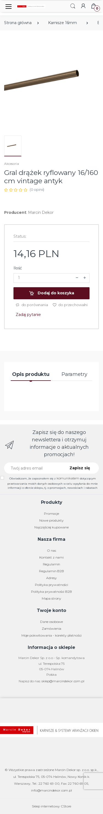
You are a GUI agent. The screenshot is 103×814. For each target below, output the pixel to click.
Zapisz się (79, 467)
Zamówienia (52, 628)
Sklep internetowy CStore (51, 806)
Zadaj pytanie (28, 314)
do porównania (31, 305)
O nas (51, 550)
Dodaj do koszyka (51, 293)
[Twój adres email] (33, 468)
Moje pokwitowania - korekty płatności (51, 635)
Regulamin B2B (51, 571)
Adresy (51, 578)
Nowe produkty (51, 520)
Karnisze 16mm (62, 22)
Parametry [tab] (74, 374)
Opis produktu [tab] (30, 374)
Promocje (51, 513)
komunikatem (68, 478)
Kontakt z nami (51, 557)
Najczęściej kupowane (51, 527)
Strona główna (18, 22)
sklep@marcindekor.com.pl (62, 681)
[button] (73, 6)
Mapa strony (51, 598)
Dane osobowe (51, 622)
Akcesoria (11, 164)
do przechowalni (70, 305)
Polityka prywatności (51, 585)
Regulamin (51, 564)
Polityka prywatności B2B (51, 591)
